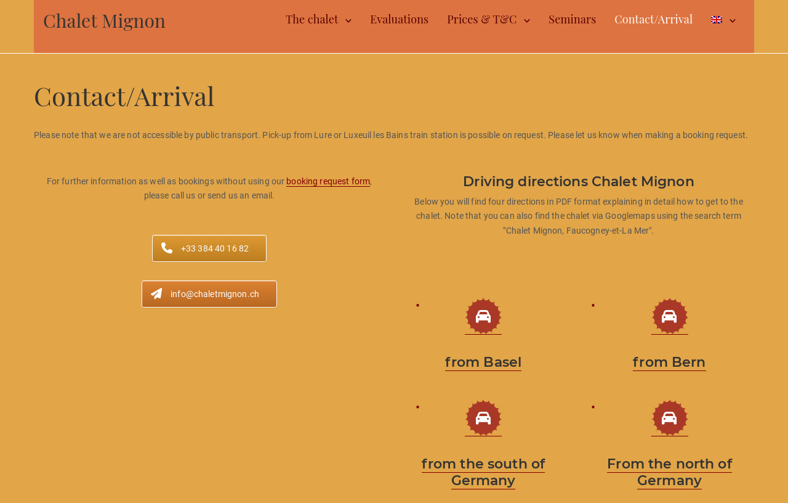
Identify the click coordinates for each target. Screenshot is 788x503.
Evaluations (399, 19)
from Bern (669, 362)
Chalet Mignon (104, 20)
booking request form (328, 181)
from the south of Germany (483, 472)
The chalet (312, 19)
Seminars (572, 19)
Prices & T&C (482, 19)
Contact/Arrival (653, 19)
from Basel (483, 362)
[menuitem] (723, 19)
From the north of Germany (669, 472)
